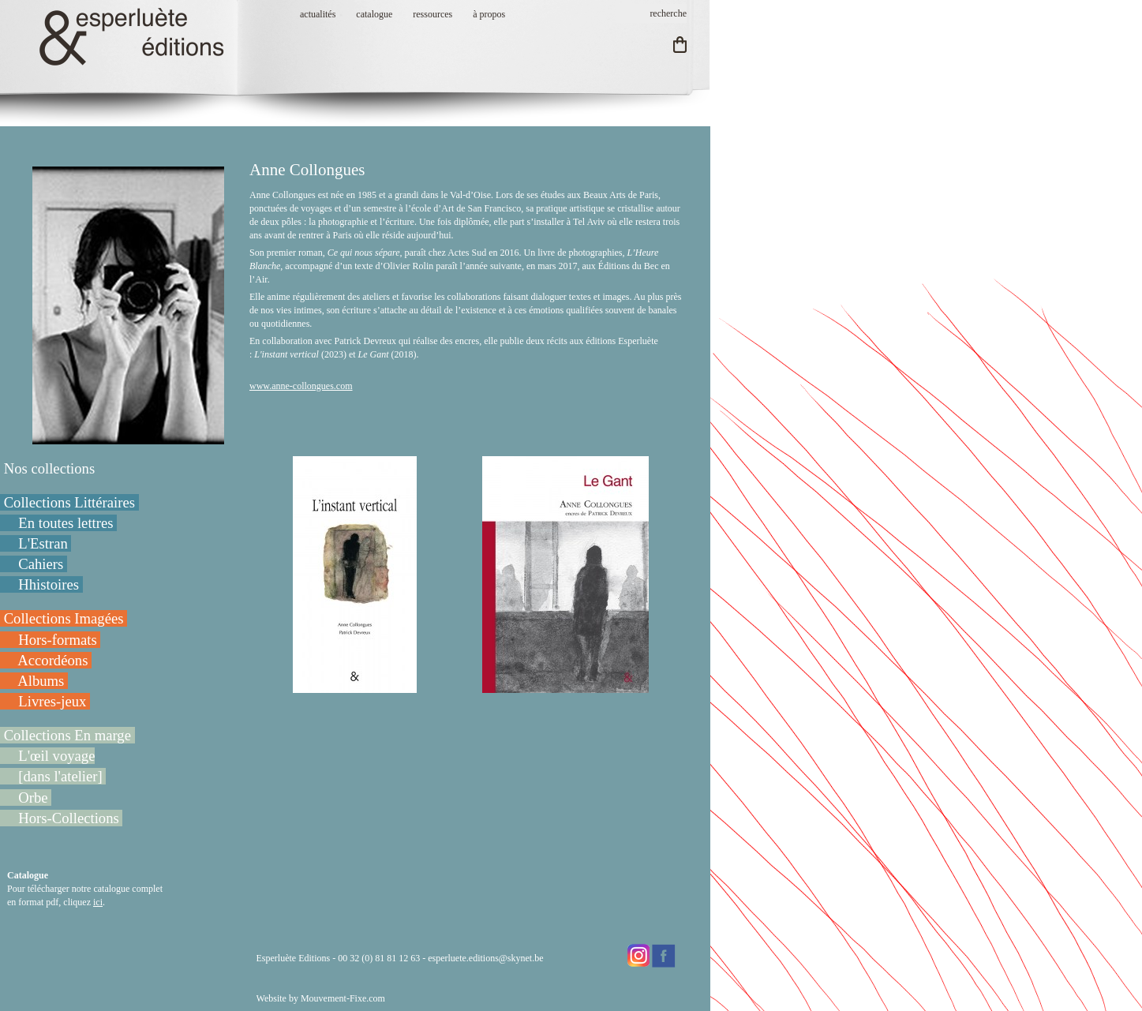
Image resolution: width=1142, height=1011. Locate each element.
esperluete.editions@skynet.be (485, 958)
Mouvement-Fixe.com (343, 998)
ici (98, 902)
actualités (317, 14)
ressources (432, 14)
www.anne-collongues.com (301, 385)
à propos (489, 14)
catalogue (374, 14)
